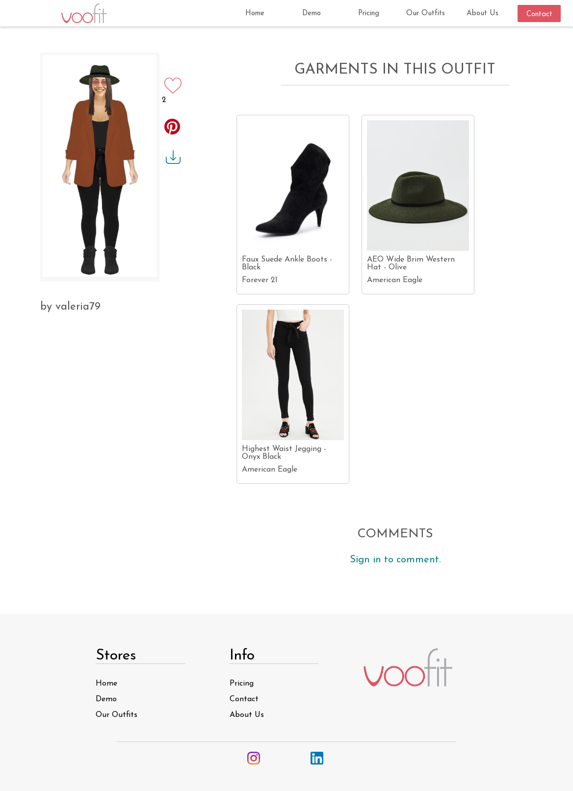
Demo (106, 699)
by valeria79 (70, 307)
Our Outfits (116, 715)
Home (106, 683)
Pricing (242, 683)
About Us (247, 715)
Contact (244, 699)
